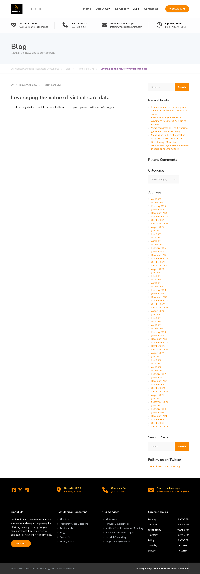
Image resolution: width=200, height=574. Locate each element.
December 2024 (159, 254)
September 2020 (159, 401)
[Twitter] (20, 491)
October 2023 (158, 304)
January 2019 (157, 412)
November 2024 (159, 258)
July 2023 (155, 314)
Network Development (117, 523)
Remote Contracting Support (120, 532)
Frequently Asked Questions (74, 523)
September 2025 (159, 223)
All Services (111, 519)
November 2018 (159, 419)
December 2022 (159, 338)
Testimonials (66, 528)
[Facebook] (14, 491)
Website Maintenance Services (171, 568)
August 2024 (157, 269)
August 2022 (157, 352)
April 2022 (156, 367)
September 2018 (159, 426)
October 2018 (158, 422)
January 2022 (157, 377)
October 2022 (158, 345)
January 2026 (157, 209)
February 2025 (158, 247)
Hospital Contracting (115, 537)
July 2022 (155, 356)
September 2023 (159, 307)
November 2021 (159, 384)
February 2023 (158, 332)
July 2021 (155, 398)
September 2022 (159, 349)
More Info (20, 543)
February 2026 (158, 206)
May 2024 (156, 279)
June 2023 (156, 317)
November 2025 (159, 216)
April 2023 (156, 324)
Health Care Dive (52, 84)
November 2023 (159, 300)
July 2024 (155, 272)
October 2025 (158, 219)
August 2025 (157, 227)
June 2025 (156, 234)
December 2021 (159, 380)
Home (87, 9)
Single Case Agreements (117, 541)
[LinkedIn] (27, 491)
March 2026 (157, 202)
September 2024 (159, 265)
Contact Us (151, 9)
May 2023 (156, 321)
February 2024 (158, 289)
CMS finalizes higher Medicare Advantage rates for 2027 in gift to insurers (168, 121)
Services (120, 9)
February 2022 (158, 373)
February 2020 (158, 408)
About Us (102, 9)
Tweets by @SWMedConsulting (164, 466)
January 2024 (157, 293)
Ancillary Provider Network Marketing (124, 528)
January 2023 (157, 335)
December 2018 (159, 415)
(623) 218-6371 (177, 8)
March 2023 (157, 328)
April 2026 (156, 199)
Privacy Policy (67, 541)
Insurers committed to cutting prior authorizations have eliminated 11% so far (169, 110)
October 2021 (158, 387)
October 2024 (158, 262)
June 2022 (156, 359)
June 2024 (156, 275)
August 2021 (157, 395)
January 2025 (157, 251)
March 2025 (157, 244)
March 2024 (157, 286)
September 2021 (159, 391)
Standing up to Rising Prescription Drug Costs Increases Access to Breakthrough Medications (168, 138)
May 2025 (156, 237)
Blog (136, 9)
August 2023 (157, 310)
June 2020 (156, 405)
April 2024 (156, 282)
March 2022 (157, 370)
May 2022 (156, 363)
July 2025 (155, 230)
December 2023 (159, 297)
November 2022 (159, 342)
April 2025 (156, 240)
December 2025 (159, 212)
